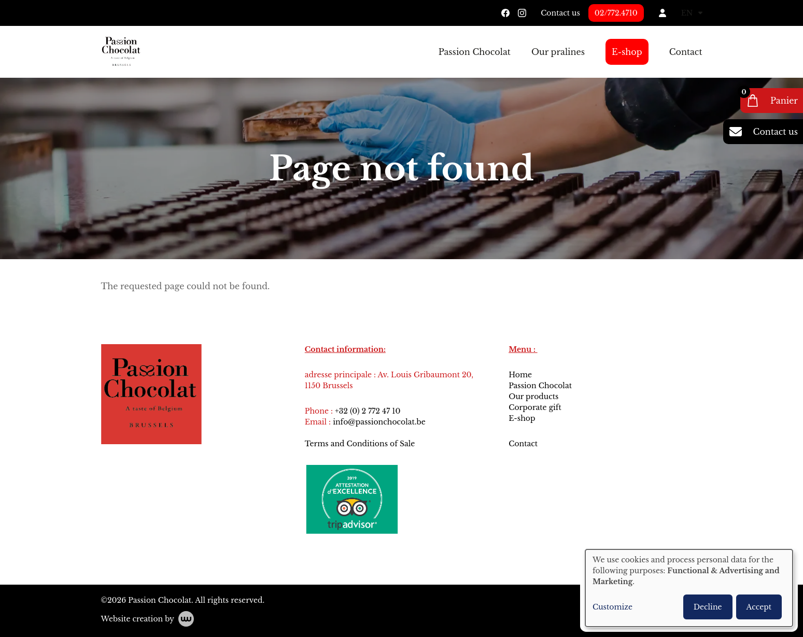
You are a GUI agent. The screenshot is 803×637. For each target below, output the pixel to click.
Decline (708, 607)
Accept (758, 607)
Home (520, 374)
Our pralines (558, 52)
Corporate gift (535, 407)
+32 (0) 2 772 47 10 (367, 411)
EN (691, 13)
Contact (685, 52)
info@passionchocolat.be (379, 422)
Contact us (560, 13)
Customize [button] (612, 607)
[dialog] (689, 588)
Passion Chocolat (475, 52)
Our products (533, 396)
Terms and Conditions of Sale (360, 443)
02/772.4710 (616, 13)
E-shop (627, 52)
